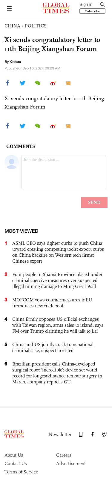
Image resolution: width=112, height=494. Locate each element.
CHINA (12, 26)
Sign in (86, 4)
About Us (13, 455)
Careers (63, 455)
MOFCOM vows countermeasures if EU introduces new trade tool (52, 303)
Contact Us (15, 463)
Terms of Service (21, 472)
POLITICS (36, 26)
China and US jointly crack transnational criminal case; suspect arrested (52, 347)
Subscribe (92, 11)
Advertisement (71, 463)
